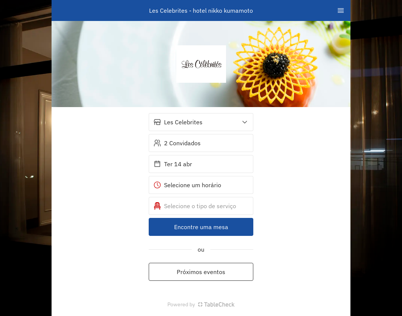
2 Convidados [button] (177, 143)
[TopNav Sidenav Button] (340, 10)
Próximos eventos (201, 272)
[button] (201, 122)
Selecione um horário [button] (187, 185)
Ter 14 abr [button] (173, 164)
